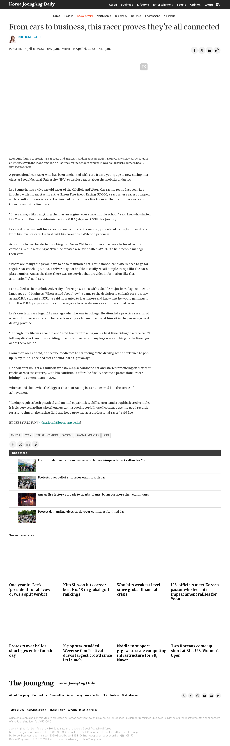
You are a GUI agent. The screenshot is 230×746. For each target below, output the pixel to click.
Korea (113, 4)
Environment (152, 14)
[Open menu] (218, 4)
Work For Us (92, 695)
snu (106, 435)
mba (28, 435)
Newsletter (57, 695)
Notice (114, 695)
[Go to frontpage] (32, 4)
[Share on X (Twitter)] (201, 49)
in (218, 695)
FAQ (104, 695)
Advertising (74, 695)
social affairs (87, 435)
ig (197, 695)
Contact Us (39, 695)
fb (191, 695)
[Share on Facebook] (194, 49)
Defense (136, 14)
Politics (69, 14)
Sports (181, 4)
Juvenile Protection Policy (82, 709)
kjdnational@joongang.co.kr (59, 422)
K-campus (169, 14)
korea (67, 435)
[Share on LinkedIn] (209, 49)
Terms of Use (16, 709)
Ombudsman (130, 695)
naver (211, 695)
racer (15, 435)
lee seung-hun (47, 435)
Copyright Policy (36, 709)
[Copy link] (216, 49)
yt (204, 695)
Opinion (195, 4)
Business (127, 4)
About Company (19, 695)
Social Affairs (85, 14)
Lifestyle (143, 4)
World (209, 4)
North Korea (104, 14)
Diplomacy (121, 14)
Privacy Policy (57, 709)
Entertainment (163, 4)
